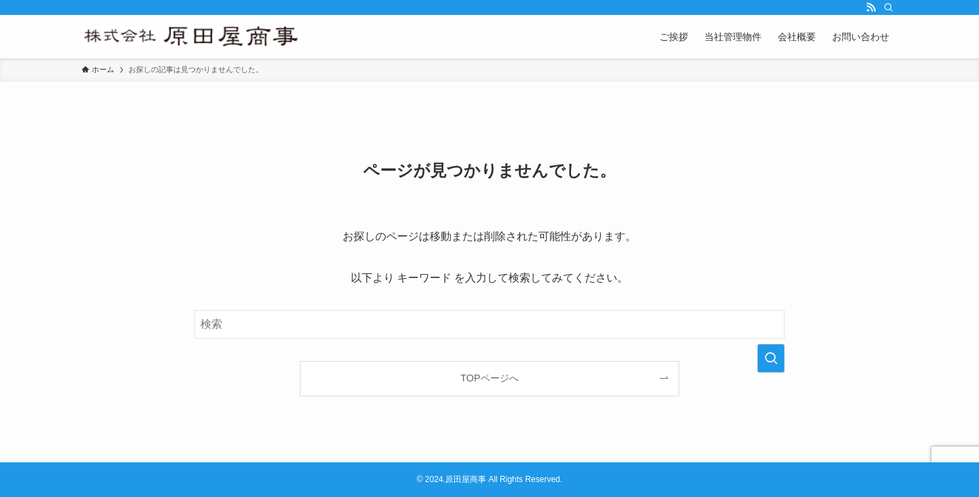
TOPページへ (489, 378)
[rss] (871, 7)
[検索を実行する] (771, 358)
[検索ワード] (489, 324)
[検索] (888, 7)
